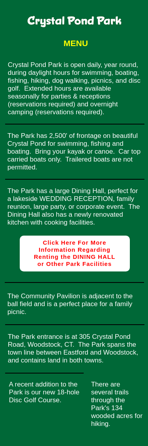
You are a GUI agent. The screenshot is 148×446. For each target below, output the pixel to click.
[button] (74, 43)
